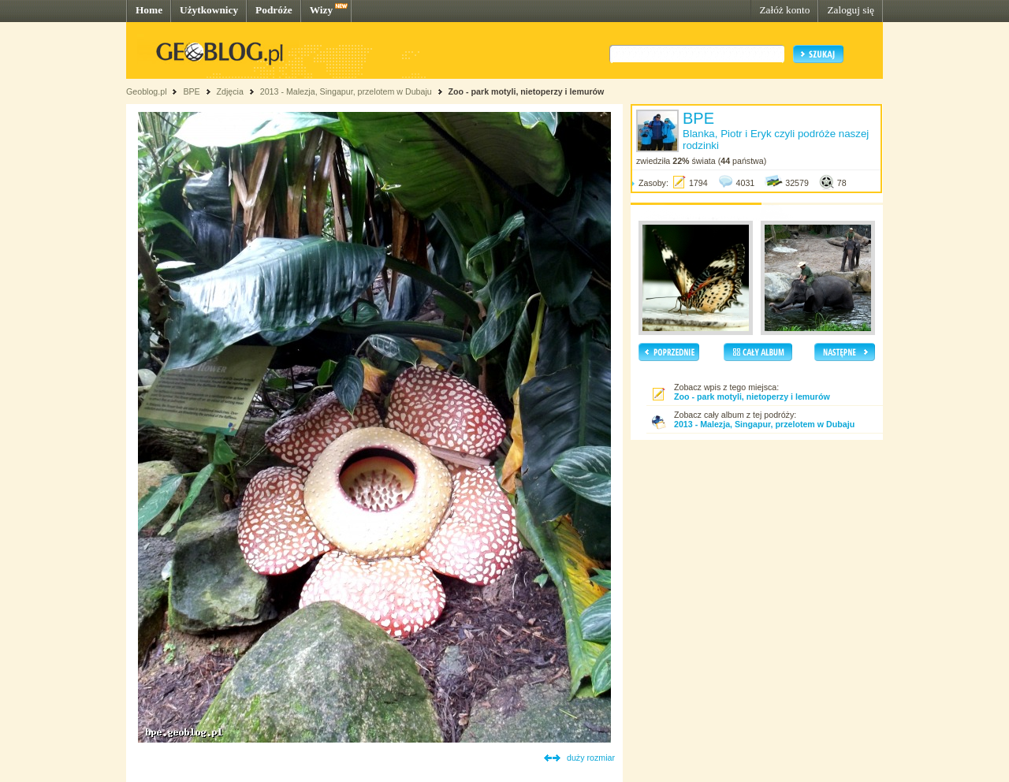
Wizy (321, 10)
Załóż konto (784, 10)
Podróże (273, 10)
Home (149, 10)
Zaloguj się (850, 10)
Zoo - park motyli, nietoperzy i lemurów (527, 91)
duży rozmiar (591, 757)
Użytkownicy (209, 10)
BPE (191, 91)
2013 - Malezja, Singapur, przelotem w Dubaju (346, 91)
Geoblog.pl (146, 91)
